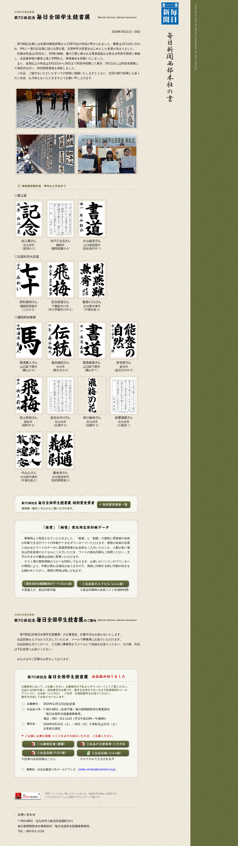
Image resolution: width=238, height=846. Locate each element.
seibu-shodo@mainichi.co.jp (97, 769)
